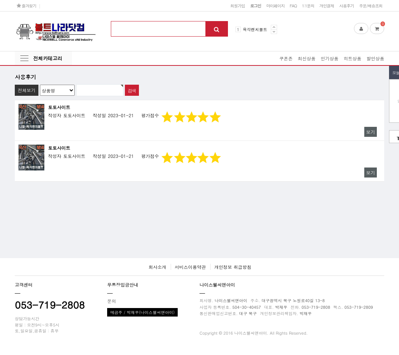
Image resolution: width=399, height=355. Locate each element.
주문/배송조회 (370, 6)
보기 (370, 132)
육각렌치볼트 (255, 29)
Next (274, 31)
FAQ (293, 6)
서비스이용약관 (190, 267)
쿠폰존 (286, 58)
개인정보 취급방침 (232, 267)
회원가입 (237, 6)
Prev (274, 27)
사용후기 (346, 6)
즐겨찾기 (26, 6)
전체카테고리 (47, 58)
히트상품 (352, 58)
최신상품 (307, 58)
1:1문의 (308, 6)
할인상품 (375, 58)
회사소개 (157, 267)
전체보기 (26, 90)
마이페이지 (275, 6)
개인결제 (326, 6)
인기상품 (329, 58)
